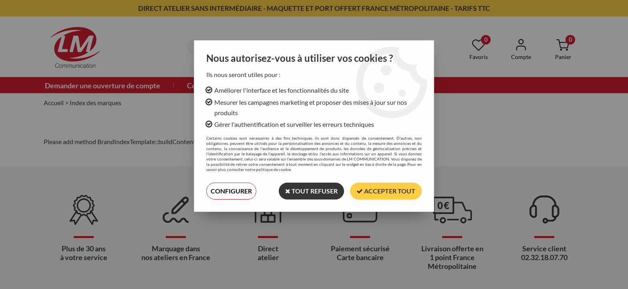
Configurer (231, 191)
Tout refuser (311, 191)
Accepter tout (385, 191)
